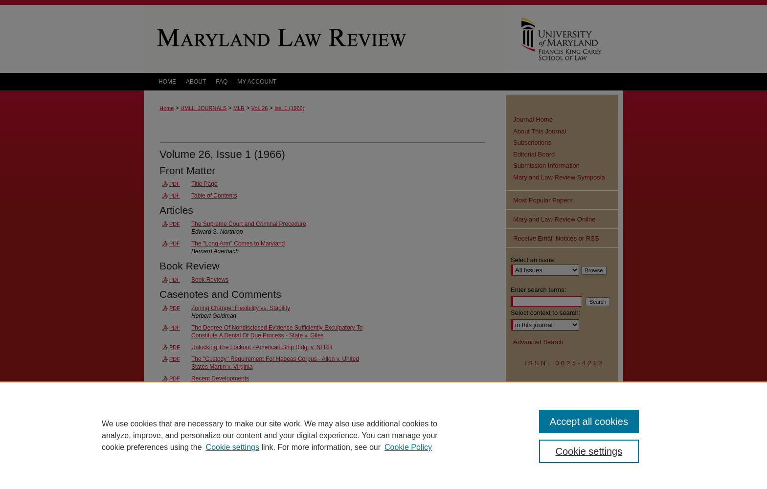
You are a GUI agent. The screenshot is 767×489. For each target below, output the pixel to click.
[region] (383, 435)
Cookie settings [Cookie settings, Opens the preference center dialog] (589, 451)
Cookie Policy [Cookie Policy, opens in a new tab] (408, 447)
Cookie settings (232, 447)
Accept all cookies (589, 421)
